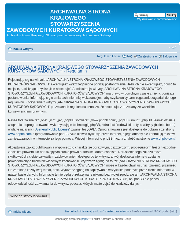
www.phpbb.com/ (163, 138)
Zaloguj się (170, 56)
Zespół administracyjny (80, 211)
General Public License (52, 129)
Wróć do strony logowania (28, 196)
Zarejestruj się (147, 56)
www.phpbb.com (20, 134)
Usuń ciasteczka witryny (113, 211)
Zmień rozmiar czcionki (173, 47)
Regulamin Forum (108, 56)
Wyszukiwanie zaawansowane (157, 19)
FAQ (129, 56)
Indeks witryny (23, 48)
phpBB (86, 218)
